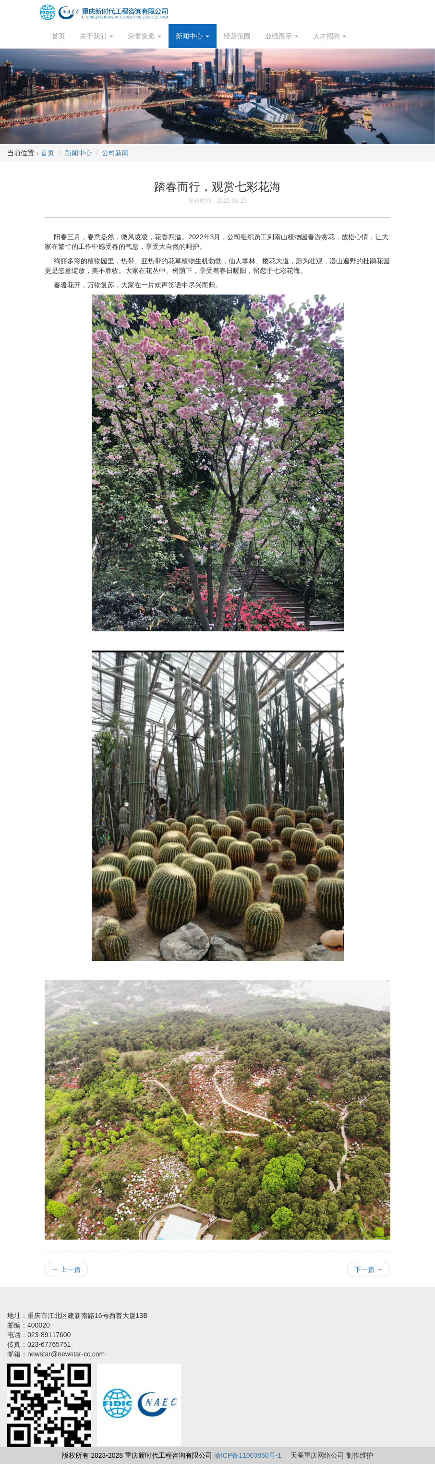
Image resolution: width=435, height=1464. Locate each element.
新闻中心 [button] (192, 36)
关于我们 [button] (96, 36)
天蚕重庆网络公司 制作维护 (331, 1455)
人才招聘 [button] (330, 36)
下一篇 (368, 1269)
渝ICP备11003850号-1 (247, 1455)
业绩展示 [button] (282, 36)
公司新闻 (115, 153)
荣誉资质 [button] (144, 36)
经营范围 (237, 36)
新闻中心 (78, 153)
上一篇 (66, 1269)
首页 (58, 36)
